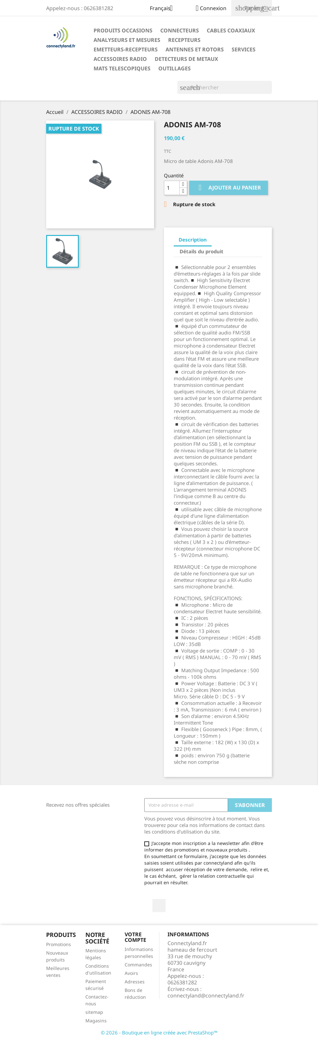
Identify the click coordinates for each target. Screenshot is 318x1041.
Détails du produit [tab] (201, 251)
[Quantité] (172, 188)
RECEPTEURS (184, 40)
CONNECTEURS (179, 30)
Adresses (135, 981)
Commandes (138, 964)
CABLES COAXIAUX (231, 30)
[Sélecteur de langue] (164, 9)
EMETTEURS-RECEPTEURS (126, 49)
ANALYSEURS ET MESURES (127, 40)
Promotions (58, 944)
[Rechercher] (224, 87)
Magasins (96, 1020)
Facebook (159, 905)
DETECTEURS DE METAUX (186, 59)
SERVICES (244, 49)
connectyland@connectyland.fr (206, 995)
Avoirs (131, 973)
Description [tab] (193, 239)
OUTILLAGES (174, 68)
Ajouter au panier (228, 187)
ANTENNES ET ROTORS (195, 49)
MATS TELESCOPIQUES (122, 68)
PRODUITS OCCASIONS (123, 30)
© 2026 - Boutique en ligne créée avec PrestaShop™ (159, 1032)
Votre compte (135, 937)
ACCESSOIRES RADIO (120, 59)
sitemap (94, 1012)
